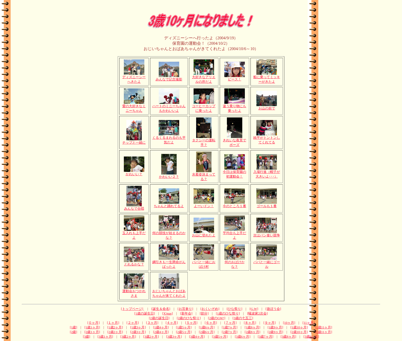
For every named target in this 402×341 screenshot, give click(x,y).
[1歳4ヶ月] (161, 327)
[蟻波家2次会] (257, 313)
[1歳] (73, 327)
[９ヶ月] (269, 323)
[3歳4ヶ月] (197, 336)
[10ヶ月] (289, 323)
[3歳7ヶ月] (265, 336)
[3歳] (86, 336)
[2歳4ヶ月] (161, 332)
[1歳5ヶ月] (184, 327)
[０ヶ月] (93, 323)
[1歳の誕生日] (144, 313)
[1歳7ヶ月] (229, 327)
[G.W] (253, 309)
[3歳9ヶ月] (311, 336)
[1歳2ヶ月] (115, 327)
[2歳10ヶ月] (299, 332)
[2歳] (73, 332)
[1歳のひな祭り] (228, 313)
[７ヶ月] (230, 323)
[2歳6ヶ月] (207, 332)
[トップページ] (132, 309)
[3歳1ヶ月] (105, 336)
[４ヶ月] (172, 323)
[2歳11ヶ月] (323, 332)
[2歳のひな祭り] (189, 318)
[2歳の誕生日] (159, 318)
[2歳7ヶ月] (229, 332)
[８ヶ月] (250, 323)
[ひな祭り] (234, 309)
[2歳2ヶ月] (115, 332)
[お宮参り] (185, 309)
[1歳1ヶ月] (92, 327)
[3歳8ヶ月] (288, 336)
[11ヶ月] (309, 323)
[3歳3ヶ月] (174, 336)
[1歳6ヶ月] (207, 327)
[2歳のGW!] (216, 318)
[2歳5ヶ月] (184, 332)
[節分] (204, 313)
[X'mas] (167, 313)
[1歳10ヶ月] (299, 327)
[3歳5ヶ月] (220, 336)
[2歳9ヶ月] (275, 332)
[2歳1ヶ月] (92, 332)
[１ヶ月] (113, 323)
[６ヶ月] (211, 323)
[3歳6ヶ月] (242, 336)
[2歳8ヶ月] (252, 332)
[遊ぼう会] (273, 309)
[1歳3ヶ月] (138, 327)
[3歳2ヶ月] (128, 336)
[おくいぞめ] (209, 309)
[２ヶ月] (132, 323)
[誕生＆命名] (160, 309)
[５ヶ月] (191, 323)
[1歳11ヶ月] (323, 327)
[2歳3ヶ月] (138, 332)
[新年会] (186, 313)
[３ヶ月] (152, 323)
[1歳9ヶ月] (275, 327)
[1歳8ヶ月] (252, 327)
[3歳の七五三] (243, 318)
